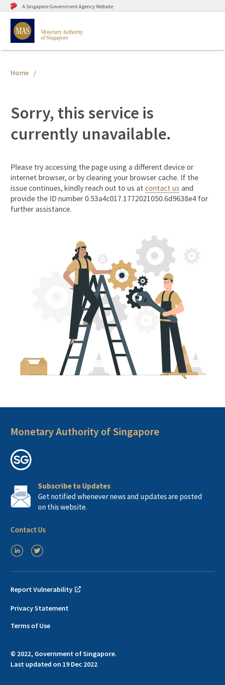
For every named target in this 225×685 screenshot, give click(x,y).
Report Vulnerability (46, 589)
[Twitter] (37, 550)
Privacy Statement (39, 608)
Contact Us (28, 530)
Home (19, 72)
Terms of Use (30, 625)
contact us (162, 188)
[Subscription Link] (112, 496)
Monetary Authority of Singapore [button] (84, 431)
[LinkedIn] (17, 550)
